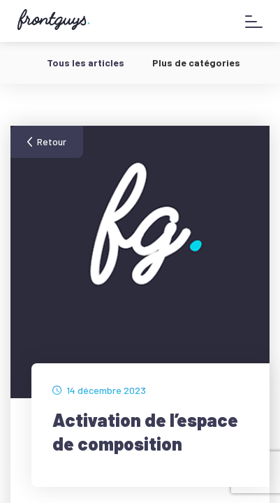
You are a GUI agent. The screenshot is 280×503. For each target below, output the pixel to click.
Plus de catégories (196, 62)
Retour (51, 141)
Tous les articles (85, 62)
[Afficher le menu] (254, 21)
